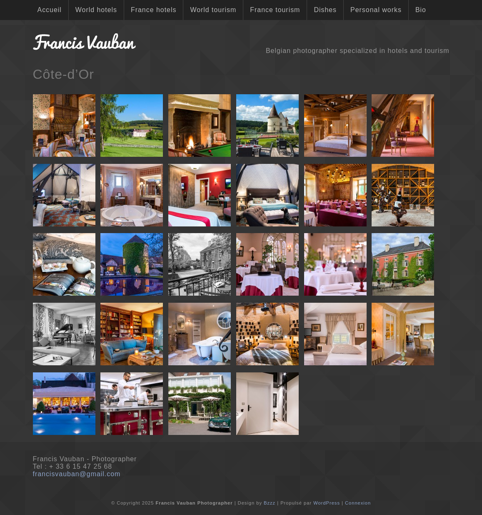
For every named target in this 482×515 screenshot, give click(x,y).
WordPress (326, 502)
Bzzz (269, 502)
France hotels (153, 9)
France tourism (275, 9)
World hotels (96, 9)
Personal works (376, 9)
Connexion (358, 502)
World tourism (213, 9)
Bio (420, 9)
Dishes (325, 9)
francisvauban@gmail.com (77, 473)
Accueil (49, 9)
